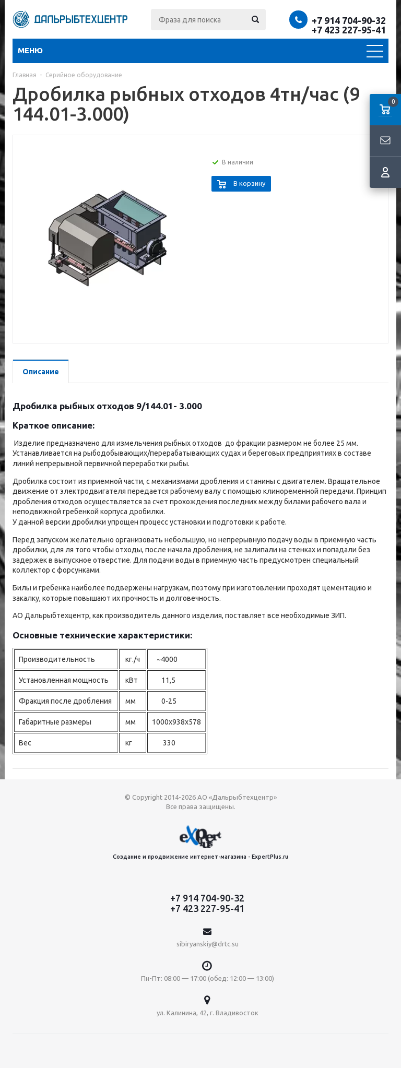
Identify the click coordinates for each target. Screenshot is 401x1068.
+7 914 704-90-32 (349, 20)
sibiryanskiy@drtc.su (207, 943)
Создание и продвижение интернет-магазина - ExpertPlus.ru (200, 842)
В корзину (249, 183)
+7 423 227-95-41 (349, 30)
